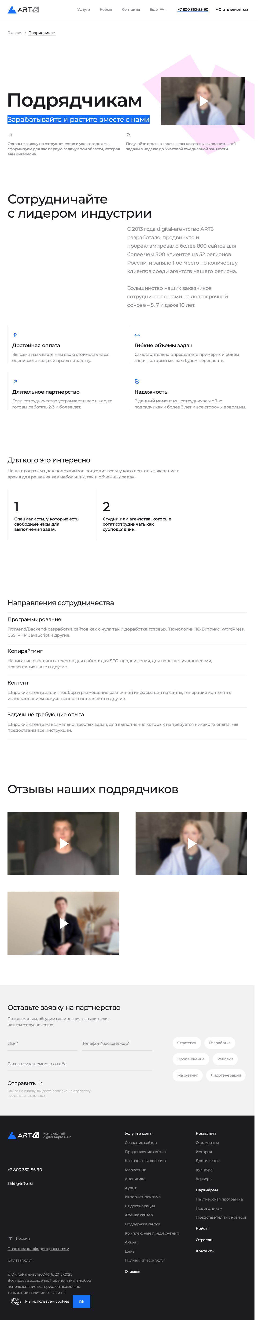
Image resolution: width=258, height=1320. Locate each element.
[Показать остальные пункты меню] (158, 9)
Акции (131, 1242)
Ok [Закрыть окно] (81, 1301)
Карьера (203, 1179)
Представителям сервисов (221, 1217)
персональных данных (26, 1095)
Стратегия (186, 1043)
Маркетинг (187, 1075)
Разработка (220, 1043)
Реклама (225, 1059)
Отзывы (132, 1271)
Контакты (131, 9)
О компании (207, 1142)
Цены (130, 1251)
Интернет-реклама (142, 1197)
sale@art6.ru (20, 1183)
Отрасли (204, 1240)
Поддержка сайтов (142, 1224)
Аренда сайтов (139, 1215)
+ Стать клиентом (232, 9)
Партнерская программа (219, 1199)
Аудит (130, 1188)
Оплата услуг (19, 1260)
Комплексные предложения (152, 1233)
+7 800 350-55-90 (192, 9)
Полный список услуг (145, 1260)
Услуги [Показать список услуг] (83, 9)
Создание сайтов (141, 1142)
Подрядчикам (209, 1208)
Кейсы (106, 9)
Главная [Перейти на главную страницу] (14, 33)
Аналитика (135, 1179)
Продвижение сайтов (145, 1152)
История (204, 1152)
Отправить (21, 1083)
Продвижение (191, 1059)
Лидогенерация (226, 1075)
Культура (204, 1170)
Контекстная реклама (145, 1160)
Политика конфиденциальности (38, 1249)
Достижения (208, 1160)
